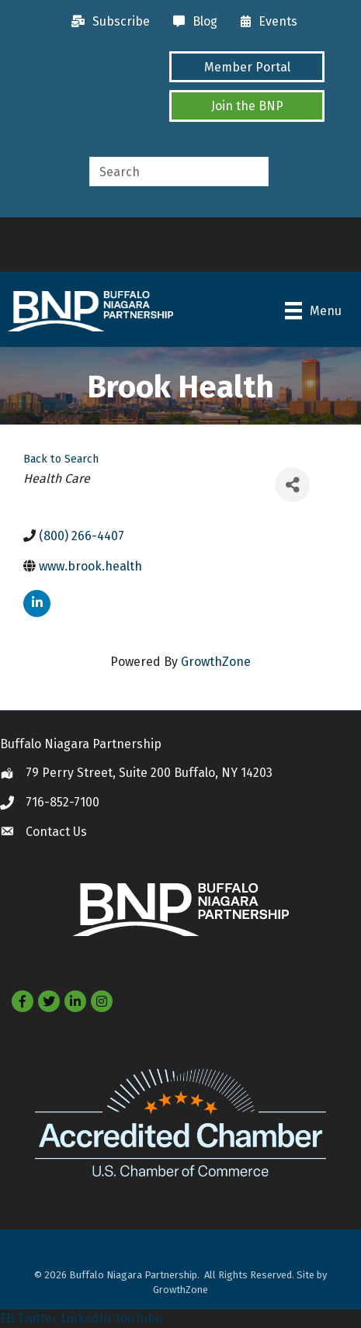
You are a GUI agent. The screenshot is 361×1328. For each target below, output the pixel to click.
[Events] (265, 22)
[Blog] (191, 22)
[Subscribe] (107, 22)
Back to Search (61, 459)
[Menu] (313, 310)
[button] (247, 66)
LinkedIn (86, 1318)
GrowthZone (216, 661)
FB (7, 1318)
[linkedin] (36, 603)
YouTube (138, 1318)
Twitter (37, 1318)
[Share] (292, 484)
